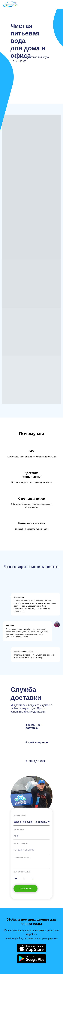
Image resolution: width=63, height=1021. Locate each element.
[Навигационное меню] (58, 4)
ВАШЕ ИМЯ (19, 830)
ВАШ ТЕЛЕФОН (21, 844)
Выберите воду (20, 815)
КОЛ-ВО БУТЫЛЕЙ (22, 872)
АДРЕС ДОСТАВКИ (22, 858)
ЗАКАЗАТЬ (25, 888)
